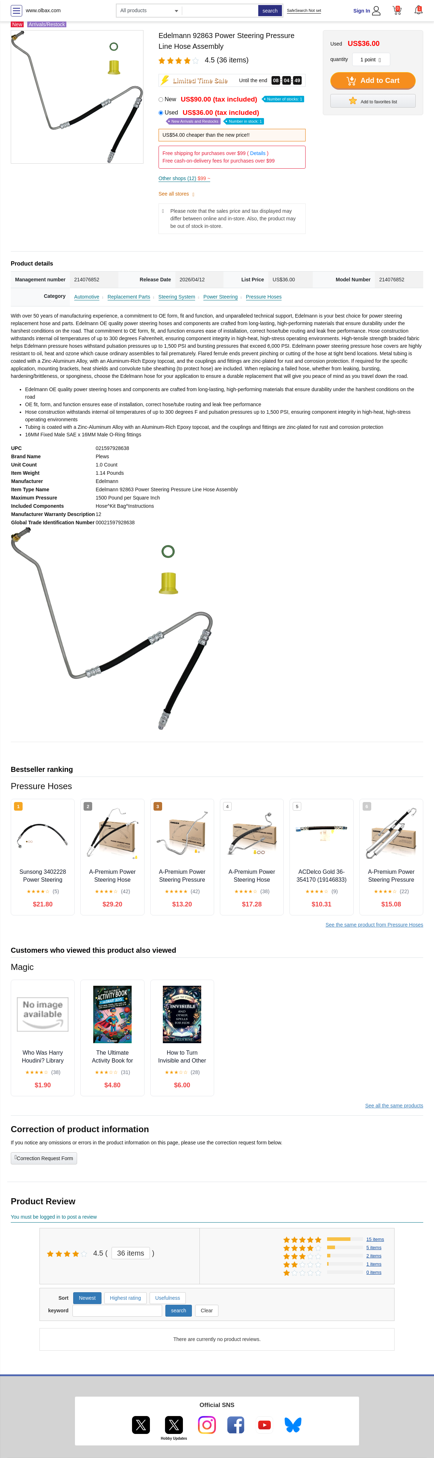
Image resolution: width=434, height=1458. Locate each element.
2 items (374, 1255)
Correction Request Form (44, 1157)
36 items (131, 1253)
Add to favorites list (373, 100)
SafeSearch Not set (304, 10)
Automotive (86, 297)
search (270, 11)
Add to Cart (373, 81)
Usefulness (167, 1298)
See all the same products (394, 1105)
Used (214, 117)
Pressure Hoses (264, 297)
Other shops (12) (184, 178)
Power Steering (220, 297)
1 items (374, 1264)
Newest (87, 1298)
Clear (207, 1310)
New (234, 99)
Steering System (177, 297)
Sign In (361, 11)
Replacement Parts (129, 297)
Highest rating (125, 1298)
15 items (375, 1239)
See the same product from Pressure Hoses (374, 925)
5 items (374, 1247)
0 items (374, 1272)
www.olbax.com (43, 10)
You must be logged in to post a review (54, 1217)
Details (257, 153)
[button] (418, 9)
